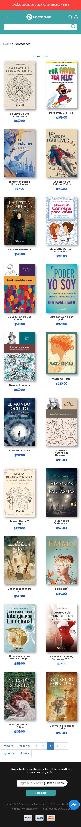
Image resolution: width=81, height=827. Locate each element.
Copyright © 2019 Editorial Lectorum (24, 804)
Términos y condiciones (24, 808)
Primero (8, 745)
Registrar (40, 792)
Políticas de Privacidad (63, 804)
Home (7, 44)
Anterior (24, 745)
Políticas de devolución (57, 808)
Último (24, 753)
